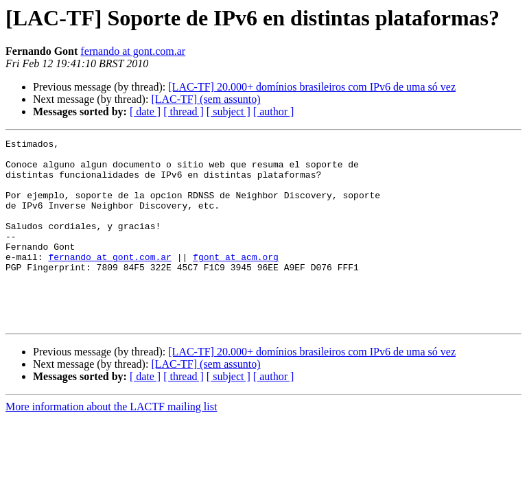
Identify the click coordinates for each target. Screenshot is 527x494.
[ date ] (145, 111)
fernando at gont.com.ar (132, 51)
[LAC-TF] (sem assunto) (205, 99)
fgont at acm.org (236, 281)
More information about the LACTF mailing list (111, 443)
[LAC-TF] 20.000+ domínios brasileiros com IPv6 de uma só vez (312, 87)
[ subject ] (228, 111)
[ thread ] (183, 111)
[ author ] (273, 111)
